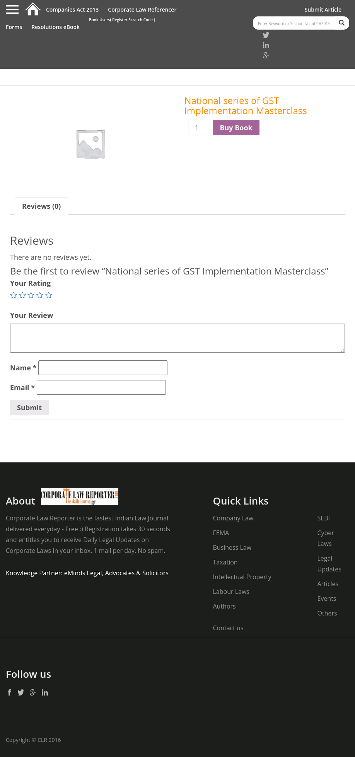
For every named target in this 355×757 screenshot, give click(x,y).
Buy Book (236, 127)
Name (23, 367)
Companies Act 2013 (72, 9)
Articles (327, 584)
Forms (14, 27)
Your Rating (30, 283)
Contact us (228, 628)
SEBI (323, 518)
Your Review (31, 315)
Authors (224, 606)
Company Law (233, 518)
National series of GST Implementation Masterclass (245, 105)
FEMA (221, 533)
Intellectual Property (242, 577)
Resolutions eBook (55, 27)
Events (326, 598)
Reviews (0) (41, 206)
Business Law (232, 547)
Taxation (225, 562)
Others (327, 613)
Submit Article (323, 9)
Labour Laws (231, 591)
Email (22, 387)
